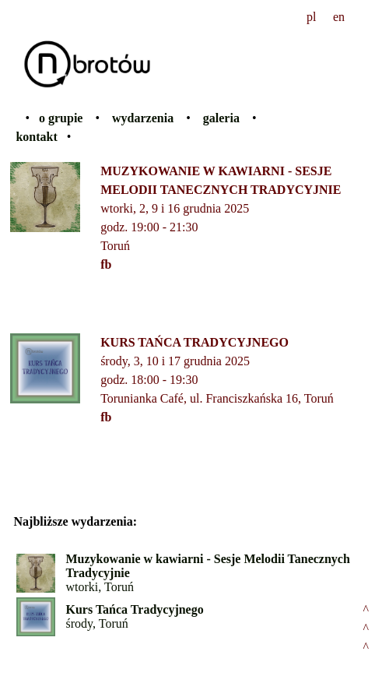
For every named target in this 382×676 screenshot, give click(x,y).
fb (105, 264)
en (339, 16)
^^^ (366, 628)
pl (311, 16)
